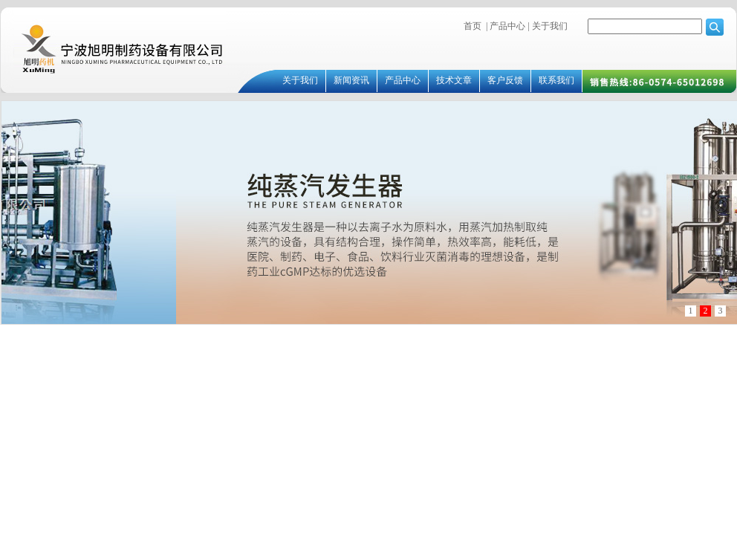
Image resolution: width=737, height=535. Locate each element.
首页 (472, 26)
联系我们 (556, 80)
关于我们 (549, 26)
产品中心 (507, 26)
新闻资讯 (351, 80)
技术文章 (454, 80)
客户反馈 (505, 80)
